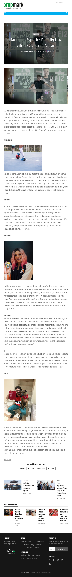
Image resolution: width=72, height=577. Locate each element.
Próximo (59, 481)
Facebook (21, 468)
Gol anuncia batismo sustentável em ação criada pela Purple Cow (41, 515)
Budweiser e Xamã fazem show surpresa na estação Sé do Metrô (64, 515)
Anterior (25, 481)
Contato (38, 555)
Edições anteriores (32, 559)
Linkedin (51, 468)
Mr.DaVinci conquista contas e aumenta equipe (28, 487)
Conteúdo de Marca (27, 541)
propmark (32, 573)
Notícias (36, 34)
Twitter (31, 468)
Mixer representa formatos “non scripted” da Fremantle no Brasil (62, 489)
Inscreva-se (61, 549)
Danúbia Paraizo (27, 52)
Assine (22, 559)
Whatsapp (41, 468)
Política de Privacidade (27, 555)
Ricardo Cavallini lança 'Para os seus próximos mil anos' (19, 515)
